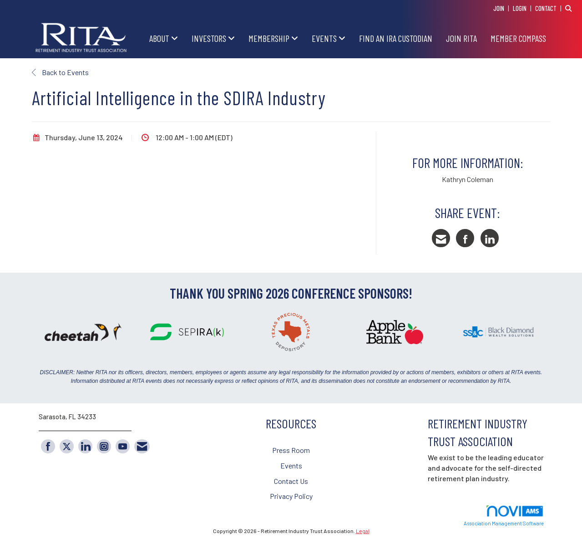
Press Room (291, 450)
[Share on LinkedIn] (490, 238)
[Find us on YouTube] (123, 446)
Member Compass (518, 38)
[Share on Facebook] (465, 238)
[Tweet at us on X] (67, 446)
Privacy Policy (291, 496)
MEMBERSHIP (269, 38)
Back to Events (60, 72)
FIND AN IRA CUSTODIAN (395, 38)
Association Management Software (504, 515)
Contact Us (291, 481)
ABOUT (160, 38)
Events (291, 465)
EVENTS (325, 38)
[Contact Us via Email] (142, 446)
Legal (362, 531)
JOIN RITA (461, 38)
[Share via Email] (441, 238)
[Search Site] (570, 8)
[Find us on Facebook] (48, 446)
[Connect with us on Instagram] (104, 446)
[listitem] (502, 8)
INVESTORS (210, 38)
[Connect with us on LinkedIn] (85, 446)
